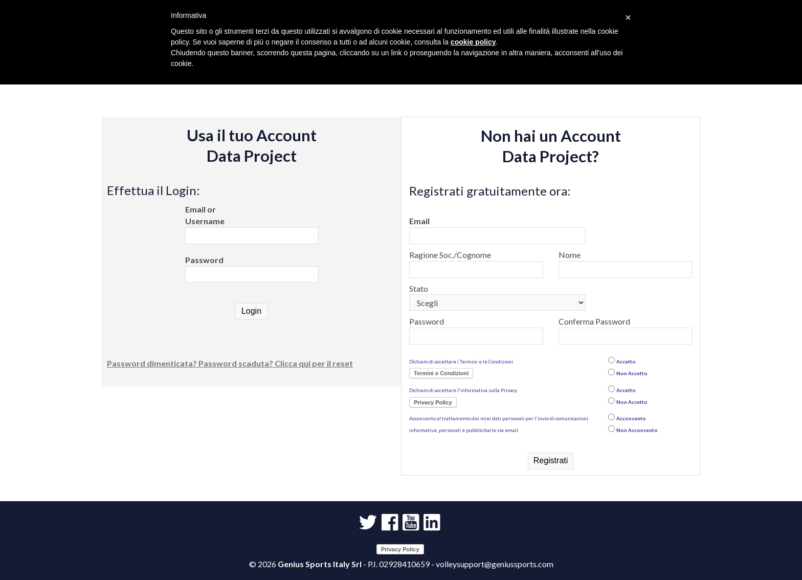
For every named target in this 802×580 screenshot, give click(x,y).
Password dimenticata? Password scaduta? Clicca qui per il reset (230, 363)
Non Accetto (632, 373)
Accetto (626, 361)
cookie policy (473, 42)
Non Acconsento (637, 430)
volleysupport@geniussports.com (494, 564)
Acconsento (631, 418)
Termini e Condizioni (441, 373)
